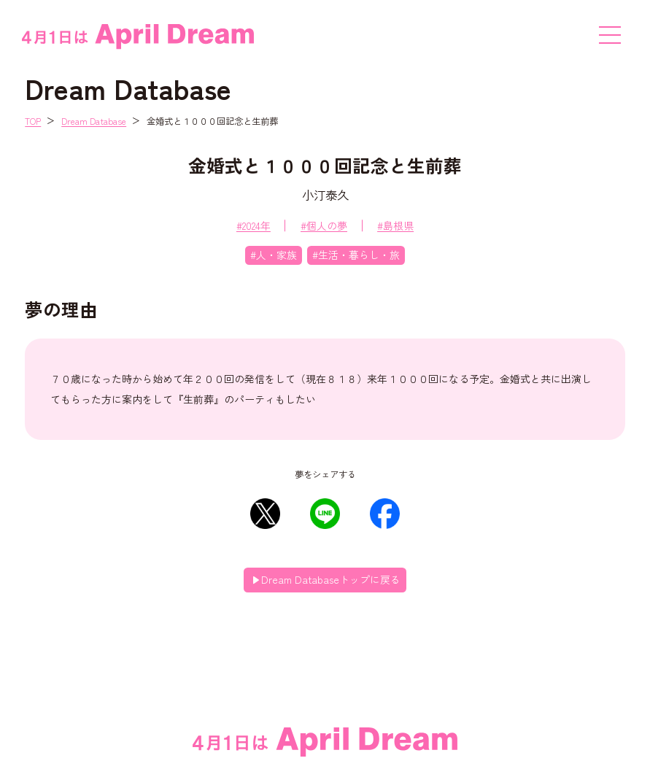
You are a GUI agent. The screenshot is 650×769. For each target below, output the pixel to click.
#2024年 (253, 225)
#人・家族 (273, 254)
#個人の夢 (324, 225)
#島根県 (395, 225)
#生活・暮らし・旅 (356, 254)
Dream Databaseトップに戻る (331, 579)
